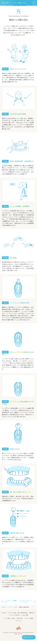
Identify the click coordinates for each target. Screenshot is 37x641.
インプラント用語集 (28, 618)
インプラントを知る (12, 607)
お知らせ (13, 618)
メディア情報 (7, 618)
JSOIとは (4, 612)
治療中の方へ (32, 612)
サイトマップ (19, 620)
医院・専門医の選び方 (23, 612)
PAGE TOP (28, 637)
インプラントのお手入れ (14, 615)
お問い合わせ (20, 618)
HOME (3, 607)
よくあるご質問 (24, 615)
